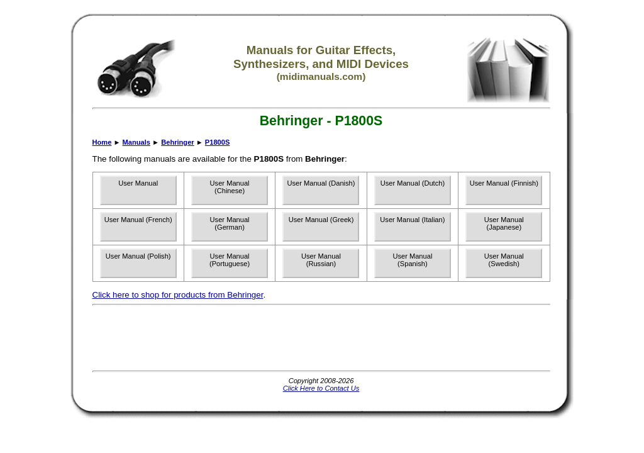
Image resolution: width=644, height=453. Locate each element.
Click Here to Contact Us (321, 388)
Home (102, 142)
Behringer (177, 142)
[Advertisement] (321, 338)
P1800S (217, 142)
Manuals (136, 142)
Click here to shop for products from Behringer (178, 294)
